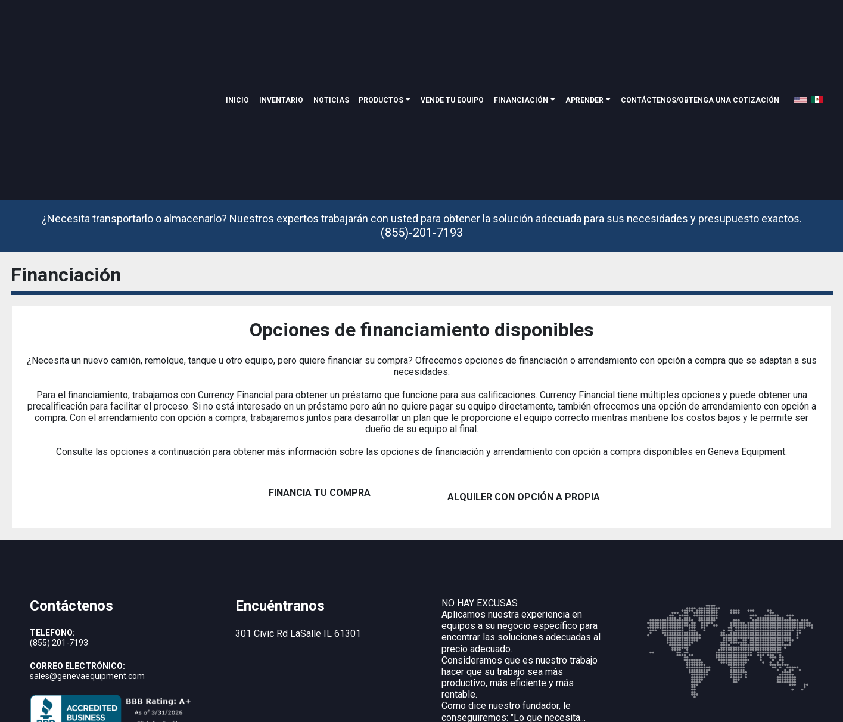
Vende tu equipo (452, 28)
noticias (331, 28)
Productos (381, 28)
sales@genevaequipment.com (87, 603)
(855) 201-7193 (59, 570)
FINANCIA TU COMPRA (320, 424)
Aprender (584, 28)
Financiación (521, 28)
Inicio (237, 28)
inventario (281, 28)
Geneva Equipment (147, 694)
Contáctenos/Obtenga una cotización (700, 28)
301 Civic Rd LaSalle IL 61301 (298, 560)
